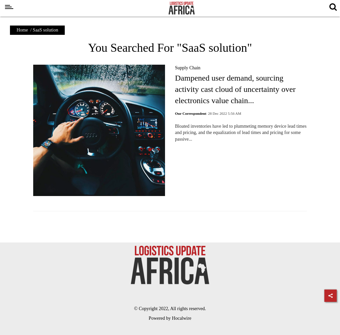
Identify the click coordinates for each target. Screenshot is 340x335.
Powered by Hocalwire (170, 318)
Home (22, 30)
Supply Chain (188, 67)
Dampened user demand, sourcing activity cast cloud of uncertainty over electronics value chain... (235, 89)
